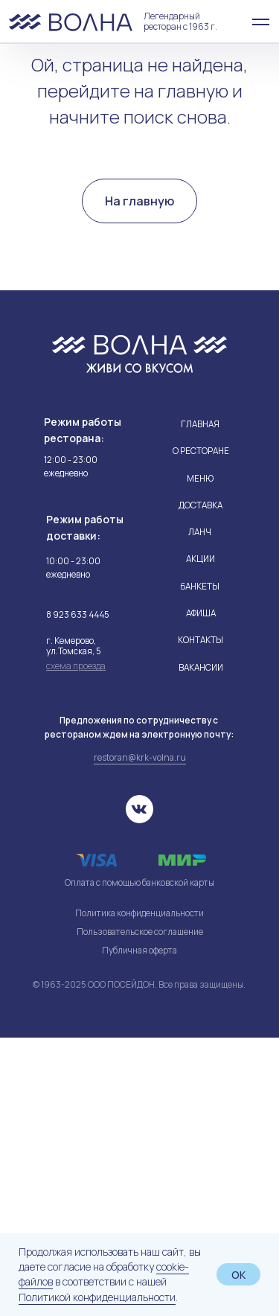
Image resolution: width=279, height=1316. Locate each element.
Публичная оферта (139, 1229)
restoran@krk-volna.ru (140, 1036)
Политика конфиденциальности (139, 1192)
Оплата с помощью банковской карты (139, 1161)
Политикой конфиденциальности (97, 1297)
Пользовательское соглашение (140, 1210)
